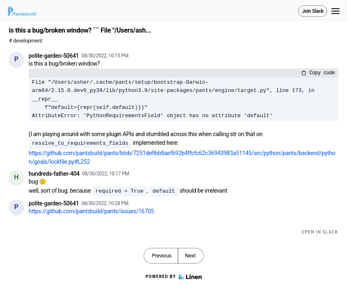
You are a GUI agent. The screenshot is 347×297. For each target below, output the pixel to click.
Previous (162, 255)
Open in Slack (320, 232)
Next (190, 255)
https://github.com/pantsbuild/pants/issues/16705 (91, 211)
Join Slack (313, 11)
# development (25, 41)
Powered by (173, 276)
